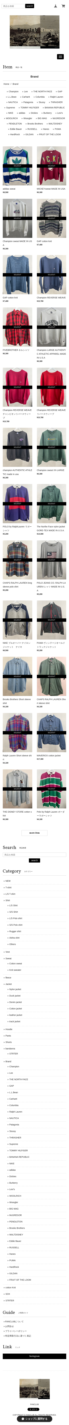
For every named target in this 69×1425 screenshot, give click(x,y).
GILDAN (29, 134)
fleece (8, 977)
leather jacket (15, 1015)
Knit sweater (15, 970)
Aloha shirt (14, 938)
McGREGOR (59, 118)
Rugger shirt (15, 931)
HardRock (15, 134)
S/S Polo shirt (15, 925)
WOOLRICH (12, 118)
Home (6, 84)
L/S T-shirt (10, 894)
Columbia (40, 97)
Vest (8, 952)
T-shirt (9, 887)
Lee (26, 91)
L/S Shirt (13, 905)
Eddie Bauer (16, 129)
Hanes (46, 129)
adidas (22, 113)
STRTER (13, 1053)
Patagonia (28, 102)
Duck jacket (14, 995)
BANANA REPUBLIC (55, 107)
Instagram (34, 1356)
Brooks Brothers (35, 123)
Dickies (34, 113)
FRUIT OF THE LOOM (50, 134)
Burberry (47, 113)
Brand (8, 1061)
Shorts (9, 1042)
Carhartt (26, 97)
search (29, 6)
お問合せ (9, 1326)
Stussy (42, 102)
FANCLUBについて (14, 1321)
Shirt (8, 900)
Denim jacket (15, 1002)
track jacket (14, 1021)
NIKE (10, 113)
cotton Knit (11, 1287)
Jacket (9, 984)
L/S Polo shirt (15, 918)
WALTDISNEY (55, 123)
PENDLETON (15, 123)
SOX (8, 1294)
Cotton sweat (15, 963)
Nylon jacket (15, 989)
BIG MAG (42, 118)
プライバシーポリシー (16, 1331)
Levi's (60, 113)
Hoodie (9, 1029)
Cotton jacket (15, 1008)
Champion (14, 91)
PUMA (58, 129)
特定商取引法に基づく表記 (18, 1336)
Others (12, 944)
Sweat (9, 958)
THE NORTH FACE (42, 91)
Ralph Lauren (56, 97)
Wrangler (27, 118)
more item (34, 833)
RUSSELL (32, 129)
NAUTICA (13, 102)
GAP (60, 91)
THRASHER (57, 102)
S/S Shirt (13, 912)
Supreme (10, 107)
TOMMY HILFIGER (30, 107)
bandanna (10, 1048)
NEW (8, 881)
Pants (8, 1035)
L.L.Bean (12, 97)
